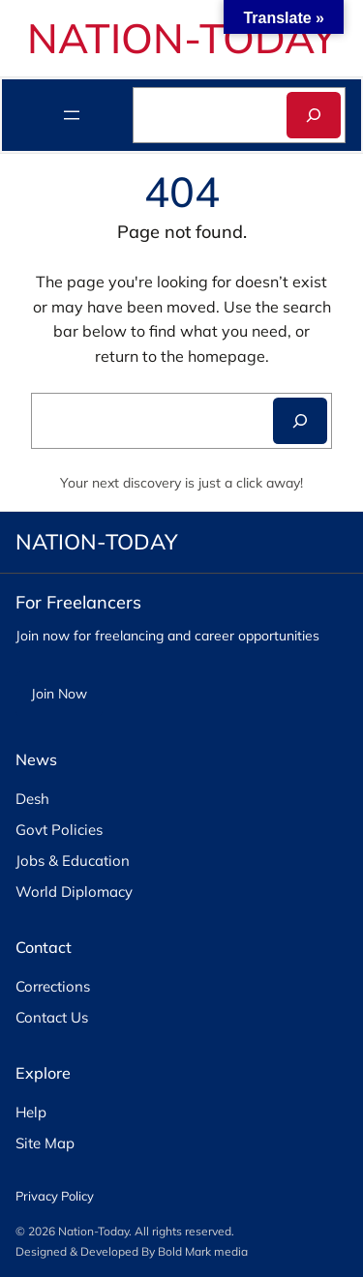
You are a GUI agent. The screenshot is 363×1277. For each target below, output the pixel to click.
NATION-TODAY (182, 38)
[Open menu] (71, 115)
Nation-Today (93, 1231)
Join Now (59, 693)
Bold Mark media (203, 1251)
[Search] (314, 115)
